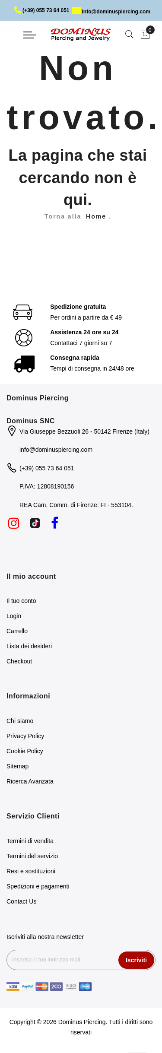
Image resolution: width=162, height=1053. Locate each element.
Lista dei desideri (29, 646)
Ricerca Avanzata (30, 781)
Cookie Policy (24, 751)
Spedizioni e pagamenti (38, 886)
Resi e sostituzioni (30, 871)
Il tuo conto (21, 600)
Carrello (17, 631)
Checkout (19, 661)
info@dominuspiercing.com (111, 12)
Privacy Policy (25, 736)
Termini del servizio (32, 856)
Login (13, 615)
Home (96, 216)
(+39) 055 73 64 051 (41, 10)
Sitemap (17, 766)
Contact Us (21, 901)
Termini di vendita (30, 840)
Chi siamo (19, 720)
